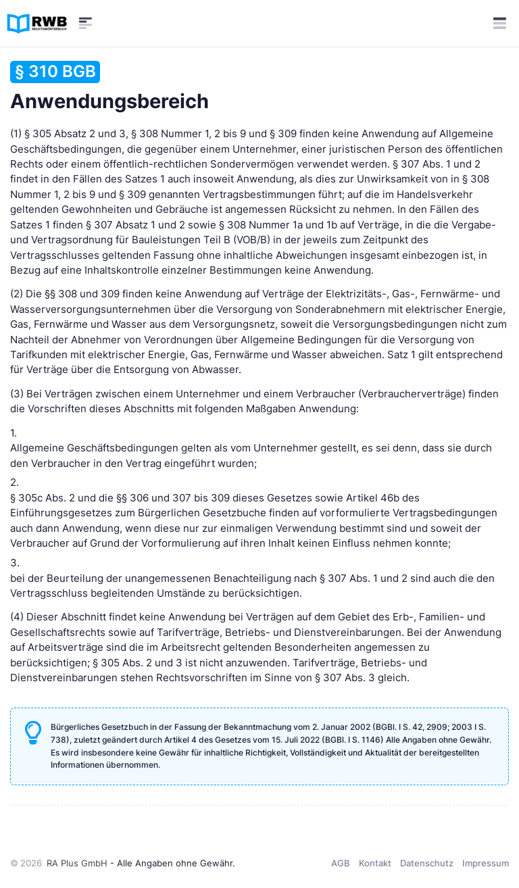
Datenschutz (426, 863)
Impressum (485, 863)
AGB (340, 863)
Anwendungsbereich (109, 87)
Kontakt (375, 863)
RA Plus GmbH (77, 863)
